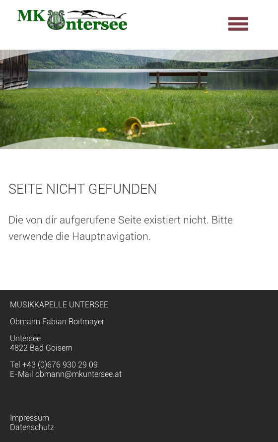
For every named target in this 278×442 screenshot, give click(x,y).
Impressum (29, 418)
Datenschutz (32, 427)
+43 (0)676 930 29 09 (60, 364)
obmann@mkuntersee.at (78, 374)
